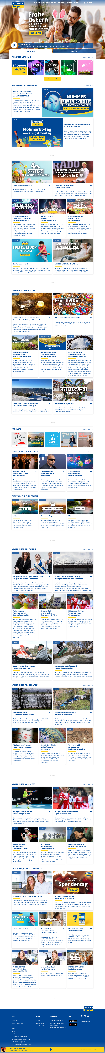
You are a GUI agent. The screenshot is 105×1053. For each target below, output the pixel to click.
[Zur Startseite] (88, 1011)
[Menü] (89, 2)
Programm (37, 2)
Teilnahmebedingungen (19, 1041)
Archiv (13, 1034)
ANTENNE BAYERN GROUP (19, 1036)
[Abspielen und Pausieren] (51, 1049)
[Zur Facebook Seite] (82, 1016)
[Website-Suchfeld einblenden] (80, 2)
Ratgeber (69, 2)
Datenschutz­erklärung (56, 1020)
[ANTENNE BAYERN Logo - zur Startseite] (18, 4)
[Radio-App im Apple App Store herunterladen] (73, 1021)
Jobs (13, 1026)
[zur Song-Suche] (98, 1049)
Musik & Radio (45, 2)
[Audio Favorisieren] (8, 1049)
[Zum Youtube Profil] (88, 1016)
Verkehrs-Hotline (41, 1026)
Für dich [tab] (74, 51)
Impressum (15, 1020)
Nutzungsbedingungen (18, 1023)
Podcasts (53, 2)
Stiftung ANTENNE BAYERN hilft (21, 1039)
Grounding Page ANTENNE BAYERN (22, 1044)
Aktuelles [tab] (31, 51)
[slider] (52, 68)
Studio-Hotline (40, 1023)
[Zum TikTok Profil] (91, 1016)
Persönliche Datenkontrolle (58, 1027)
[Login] (84, 2)
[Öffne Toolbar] (14, 115)
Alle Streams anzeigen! (52, 79)
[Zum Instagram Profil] (85, 1016)
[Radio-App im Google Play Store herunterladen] (73, 1024)
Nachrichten (61, 2)
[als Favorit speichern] (25, 61)
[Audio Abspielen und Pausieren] (14, 45)
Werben (14, 1031)
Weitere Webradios (86, 1049)
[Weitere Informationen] (102, 1049)
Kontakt (76, 2)
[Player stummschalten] (95, 1049)
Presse (14, 1028)
